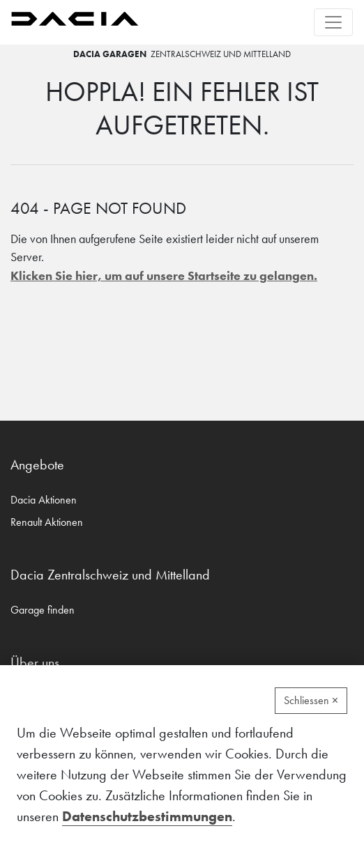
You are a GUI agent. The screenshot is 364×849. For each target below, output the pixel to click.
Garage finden (42, 609)
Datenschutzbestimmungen (147, 816)
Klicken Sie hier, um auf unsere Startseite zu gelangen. (163, 275)
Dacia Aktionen (43, 499)
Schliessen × (311, 700)
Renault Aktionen (46, 522)
